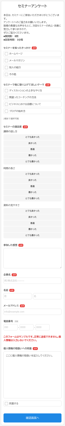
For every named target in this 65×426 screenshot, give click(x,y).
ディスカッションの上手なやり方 (23, 90)
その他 (10, 74)
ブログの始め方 (15, 111)
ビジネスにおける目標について (23, 104)
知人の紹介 (13, 67)
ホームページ (14, 53)
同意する (11, 403)
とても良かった (32, 137)
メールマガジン (15, 60)
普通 (32, 149)
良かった (32, 143)
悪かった (32, 155)
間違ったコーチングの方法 (20, 97)
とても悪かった (32, 161)
